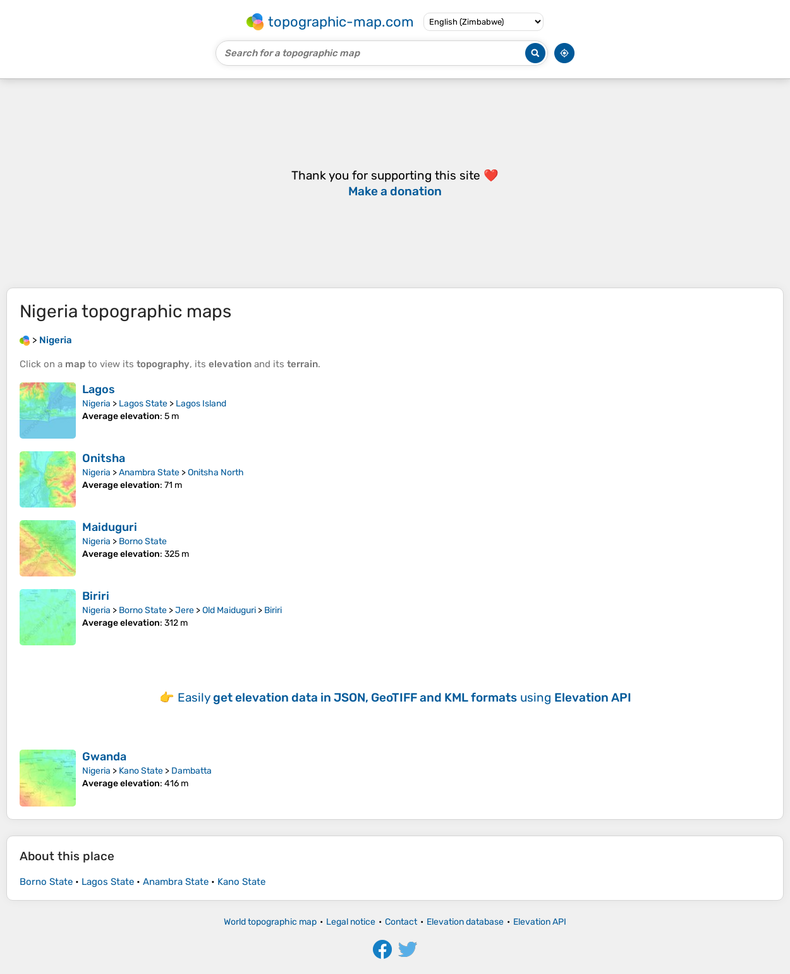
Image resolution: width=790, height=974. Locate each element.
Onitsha (103, 458)
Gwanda (104, 757)
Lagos (98, 389)
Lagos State (143, 403)
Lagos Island (201, 403)
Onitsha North (216, 472)
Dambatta (191, 770)
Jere (184, 610)
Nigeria (96, 403)
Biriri (95, 596)
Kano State (141, 770)
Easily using (404, 697)
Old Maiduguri (229, 610)
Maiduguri (109, 527)
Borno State (143, 541)
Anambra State (149, 472)
